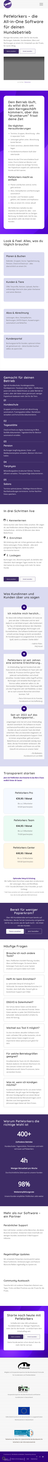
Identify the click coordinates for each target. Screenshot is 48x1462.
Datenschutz (28, 82)
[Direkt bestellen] (27, 51)
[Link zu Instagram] (39, 1456)
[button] (3, 1458)
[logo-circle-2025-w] (20, 4)
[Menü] (41, 4)
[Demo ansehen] (11, 51)
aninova (34, 1454)
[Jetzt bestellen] (33, 931)
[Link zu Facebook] (36, 1456)
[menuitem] (41, 4)
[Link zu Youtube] (42, 1456)
